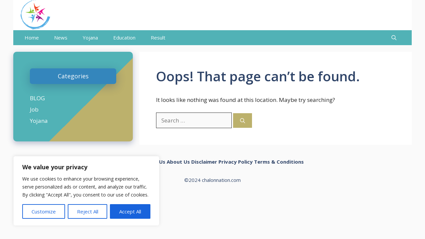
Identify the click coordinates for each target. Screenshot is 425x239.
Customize (44, 211)
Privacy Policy (235, 161)
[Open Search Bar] (394, 37)
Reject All (87, 211)
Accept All (130, 211)
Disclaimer (204, 161)
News (60, 37)
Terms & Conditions (279, 161)
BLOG (37, 98)
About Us (178, 161)
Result (158, 37)
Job (34, 109)
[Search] (242, 120)
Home (32, 37)
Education (124, 37)
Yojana (90, 37)
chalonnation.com (221, 180)
